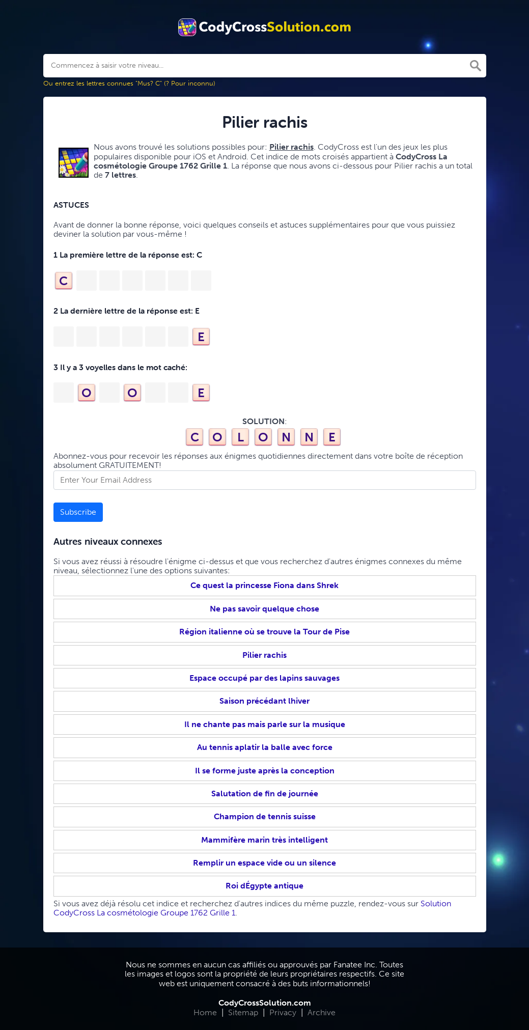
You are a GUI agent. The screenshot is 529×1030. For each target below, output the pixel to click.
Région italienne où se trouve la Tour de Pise (264, 631)
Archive (322, 1012)
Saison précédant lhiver (264, 701)
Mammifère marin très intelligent (264, 840)
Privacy (282, 1012)
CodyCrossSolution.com (264, 1003)
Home (205, 1012)
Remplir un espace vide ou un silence (264, 863)
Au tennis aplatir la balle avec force (264, 747)
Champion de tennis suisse (265, 816)
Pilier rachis (264, 655)
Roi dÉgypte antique (264, 885)
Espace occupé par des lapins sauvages (264, 678)
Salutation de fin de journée (264, 793)
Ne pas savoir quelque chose (264, 609)
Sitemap (243, 1012)
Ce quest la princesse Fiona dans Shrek (264, 585)
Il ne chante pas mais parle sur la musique (264, 724)
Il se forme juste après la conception (265, 770)
